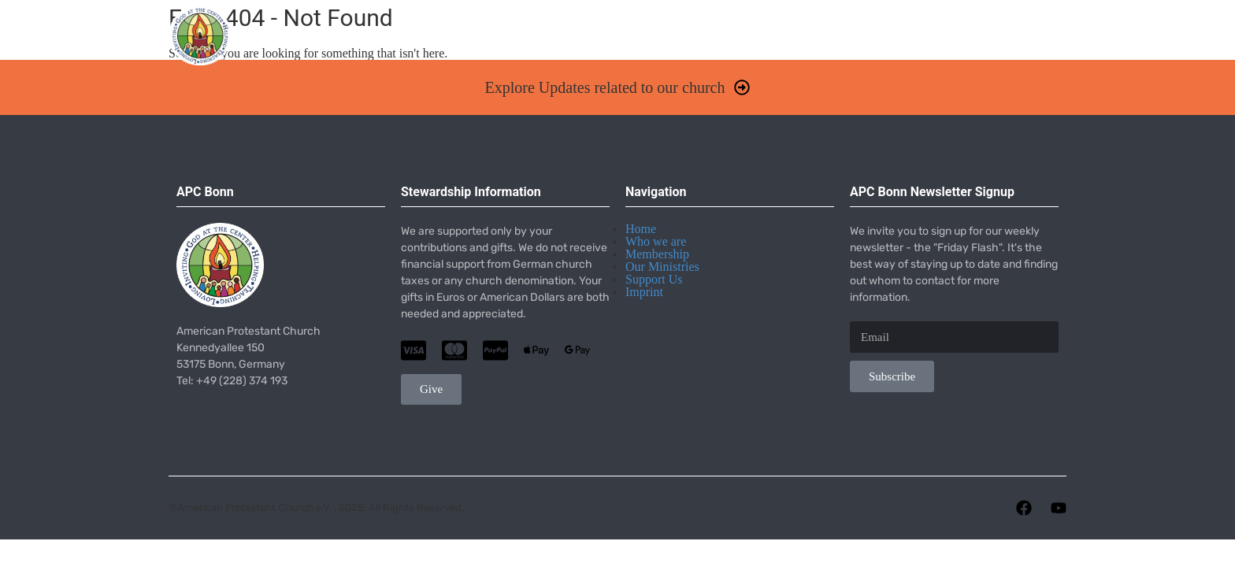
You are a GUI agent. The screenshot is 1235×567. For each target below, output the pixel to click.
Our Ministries (662, 266)
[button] (617, 87)
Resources (901, 43)
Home (431, 43)
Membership (657, 254)
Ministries (701, 43)
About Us (601, 43)
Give (981, 43)
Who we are (655, 241)
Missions (801, 43)
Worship (507, 43)
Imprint (644, 291)
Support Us (653, 279)
